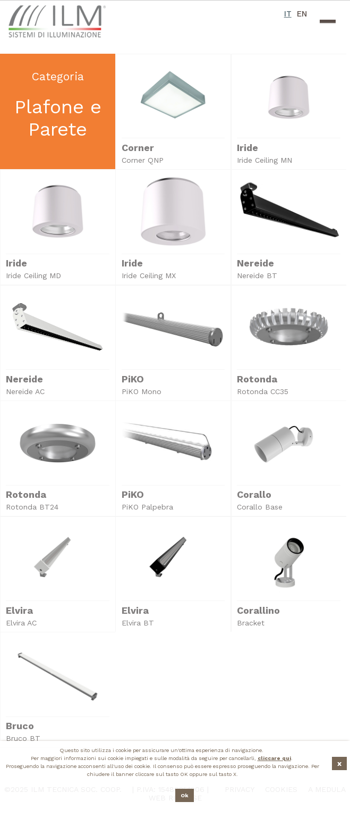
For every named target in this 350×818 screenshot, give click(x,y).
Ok (185, 795)
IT (288, 14)
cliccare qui (274, 758)
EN (302, 14)
